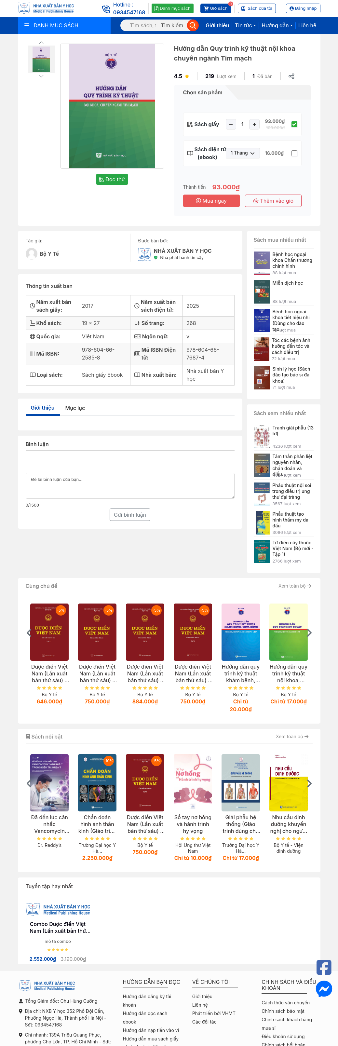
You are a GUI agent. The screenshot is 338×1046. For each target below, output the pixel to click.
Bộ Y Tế (49, 254)
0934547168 (129, 12)
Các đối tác (204, 1022)
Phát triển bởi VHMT (214, 1013)
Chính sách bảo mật (283, 1011)
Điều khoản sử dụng (283, 1036)
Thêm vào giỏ (273, 200)
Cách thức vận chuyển (286, 1002)
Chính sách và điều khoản (289, 985)
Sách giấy (207, 124)
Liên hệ (307, 25)
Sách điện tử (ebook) (208, 153)
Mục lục (75, 408)
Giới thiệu (217, 25)
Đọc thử (112, 179)
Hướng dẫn (275, 25)
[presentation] (29, 633)
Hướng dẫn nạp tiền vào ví (151, 1030)
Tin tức (243, 25)
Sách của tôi (256, 8)
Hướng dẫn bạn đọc (151, 982)
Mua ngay (211, 200)
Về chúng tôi (211, 982)
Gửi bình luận (130, 514)
